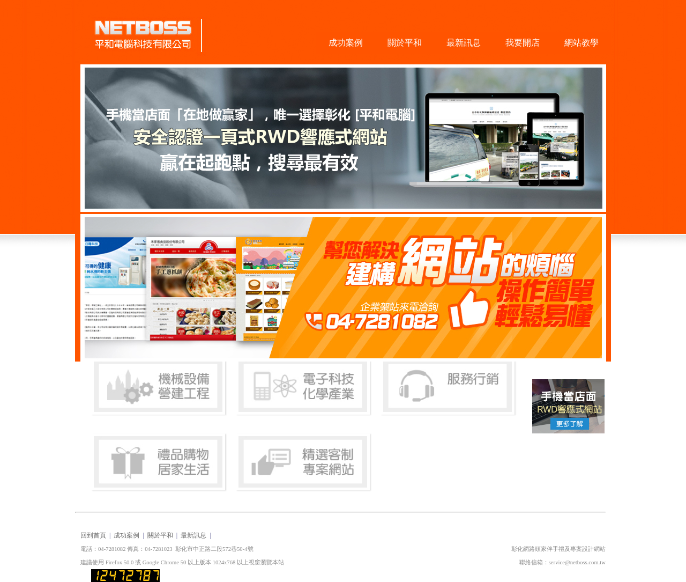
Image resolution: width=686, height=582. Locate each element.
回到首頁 (93, 535)
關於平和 (404, 42)
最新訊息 (463, 42)
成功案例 (346, 42)
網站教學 (581, 42)
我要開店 (522, 42)
